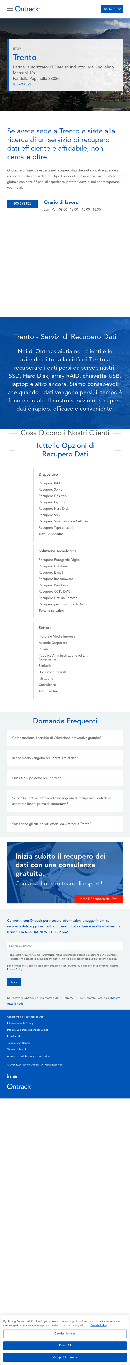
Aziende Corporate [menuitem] (53, 643)
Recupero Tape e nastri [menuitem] (56, 528)
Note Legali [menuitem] (13, 1036)
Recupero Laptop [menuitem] (52, 502)
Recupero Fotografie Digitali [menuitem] (60, 560)
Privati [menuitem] (43, 649)
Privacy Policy (14, 969)
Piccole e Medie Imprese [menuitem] (57, 636)
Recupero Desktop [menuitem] (53, 496)
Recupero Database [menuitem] (53, 566)
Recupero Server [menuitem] (51, 489)
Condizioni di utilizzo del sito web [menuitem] (25, 1017)
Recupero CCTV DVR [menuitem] (54, 591)
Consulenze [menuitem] (47, 685)
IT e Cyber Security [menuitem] (53, 672)
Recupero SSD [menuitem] (49, 515)
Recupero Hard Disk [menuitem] (54, 509)
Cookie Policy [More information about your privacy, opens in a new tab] (98, 1325)
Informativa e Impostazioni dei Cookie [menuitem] (27, 1030)
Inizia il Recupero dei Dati (99, 899)
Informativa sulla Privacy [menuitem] (20, 1023)
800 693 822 (22, 84)
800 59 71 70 (112, 9)
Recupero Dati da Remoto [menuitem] (58, 598)
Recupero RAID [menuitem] (50, 483)
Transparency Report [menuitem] (18, 1043)
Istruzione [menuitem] (46, 678)
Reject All (65, 1345)
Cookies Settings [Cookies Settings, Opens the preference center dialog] (64, 1333)
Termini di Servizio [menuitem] (17, 1049)
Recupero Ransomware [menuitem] (56, 579)
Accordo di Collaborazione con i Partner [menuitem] (29, 1056)
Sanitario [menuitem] (45, 666)
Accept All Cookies (65, 1357)
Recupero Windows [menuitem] (53, 585)
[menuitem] (51, 534)
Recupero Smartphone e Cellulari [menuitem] (63, 521)
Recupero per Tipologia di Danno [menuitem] (63, 604)
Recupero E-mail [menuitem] (51, 572)
